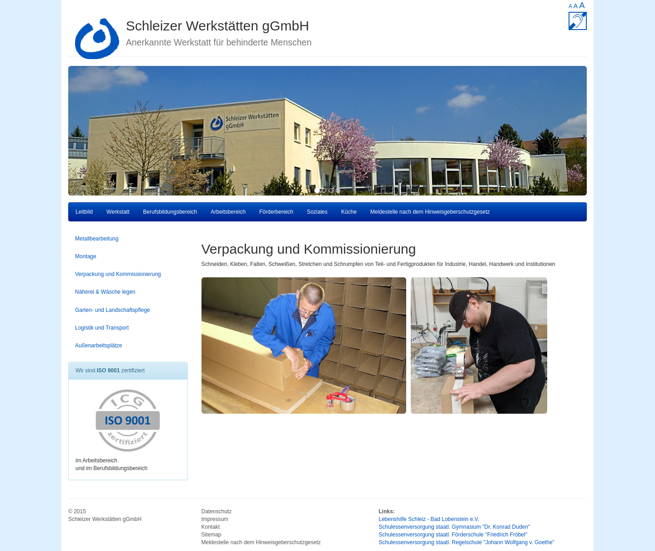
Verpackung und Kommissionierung (118, 274)
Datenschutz (217, 511)
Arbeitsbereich (228, 212)
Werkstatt (117, 212)
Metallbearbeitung (96, 238)
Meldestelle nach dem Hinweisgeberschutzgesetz (430, 212)
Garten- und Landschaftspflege (112, 310)
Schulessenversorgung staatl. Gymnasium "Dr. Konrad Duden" (454, 527)
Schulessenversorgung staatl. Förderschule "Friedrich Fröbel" (453, 534)
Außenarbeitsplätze (98, 345)
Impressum (215, 519)
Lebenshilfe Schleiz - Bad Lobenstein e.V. (429, 519)
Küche (349, 212)
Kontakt (211, 527)
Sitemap (212, 534)
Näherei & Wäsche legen (105, 292)
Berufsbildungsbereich (170, 212)
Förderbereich (276, 212)
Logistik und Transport (102, 328)
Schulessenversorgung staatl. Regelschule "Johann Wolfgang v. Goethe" (466, 542)
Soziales (317, 212)
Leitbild (84, 212)
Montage (85, 256)
